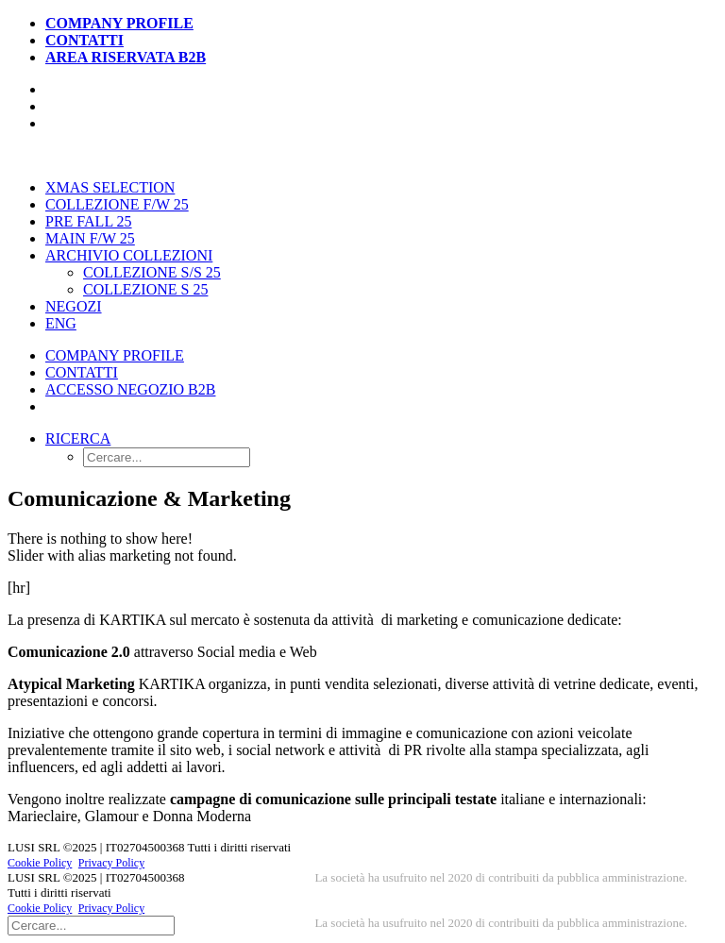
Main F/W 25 (90, 238)
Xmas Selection (110, 187)
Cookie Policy (40, 862)
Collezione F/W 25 (117, 204)
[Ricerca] (91, 925)
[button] (77, 438)
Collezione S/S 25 (152, 272)
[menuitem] (381, 23)
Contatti (84, 40)
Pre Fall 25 (88, 221)
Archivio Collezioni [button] (128, 255)
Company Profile (119, 23)
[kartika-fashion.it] (362, 155)
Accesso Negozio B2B (130, 389)
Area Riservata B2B (125, 57)
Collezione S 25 (145, 289)
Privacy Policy (111, 862)
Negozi (73, 306)
